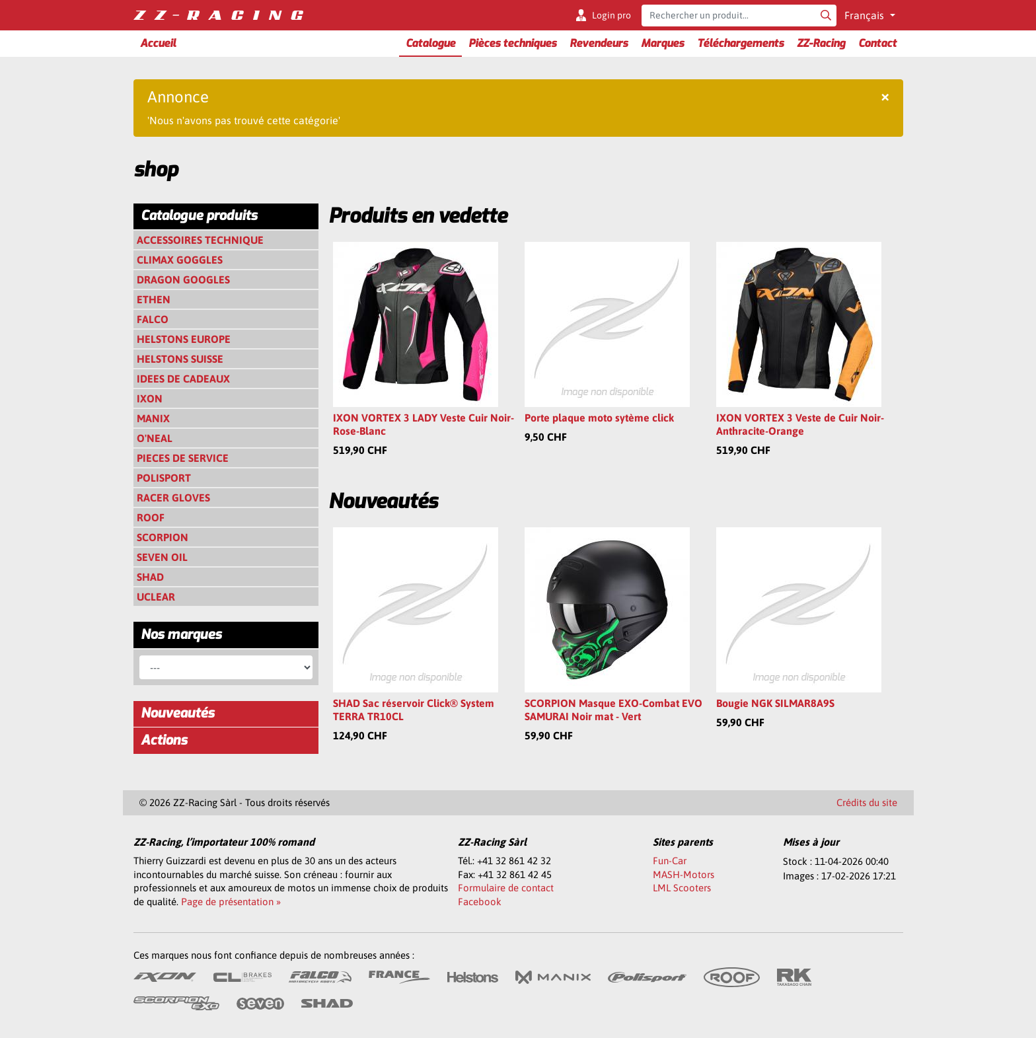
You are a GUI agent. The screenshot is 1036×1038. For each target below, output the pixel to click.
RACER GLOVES (173, 497)
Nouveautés (177, 713)
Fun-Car (669, 860)
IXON (150, 398)
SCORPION (162, 537)
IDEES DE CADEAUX (183, 379)
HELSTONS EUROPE (184, 339)
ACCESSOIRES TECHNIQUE (200, 240)
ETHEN (153, 299)
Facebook (479, 901)
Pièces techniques (512, 43)
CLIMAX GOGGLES (180, 260)
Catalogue (430, 43)
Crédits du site (866, 802)
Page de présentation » (231, 901)
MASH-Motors (683, 874)
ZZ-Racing (821, 43)
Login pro (611, 15)
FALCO (152, 319)
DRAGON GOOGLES (183, 279)
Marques (662, 43)
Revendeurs (599, 43)
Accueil (158, 43)
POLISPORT (164, 478)
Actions (164, 740)
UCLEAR (156, 597)
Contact (877, 43)
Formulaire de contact (506, 887)
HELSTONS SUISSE (180, 359)
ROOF (151, 517)
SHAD (150, 577)
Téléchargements (740, 43)
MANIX (153, 418)
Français (865, 15)
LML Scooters (682, 887)
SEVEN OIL (162, 557)
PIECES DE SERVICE (183, 458)
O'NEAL (154, 438)
